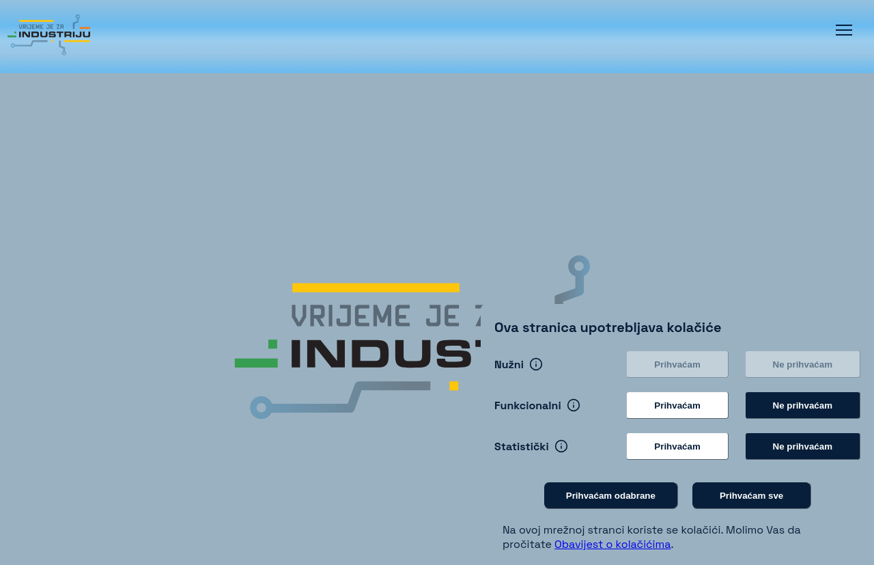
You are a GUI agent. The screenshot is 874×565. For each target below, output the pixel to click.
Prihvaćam (677, 364)
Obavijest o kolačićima (612, 544)
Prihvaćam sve (751, 496)
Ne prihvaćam (802, 364)
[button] (844, 30)
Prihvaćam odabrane (611, 496)
